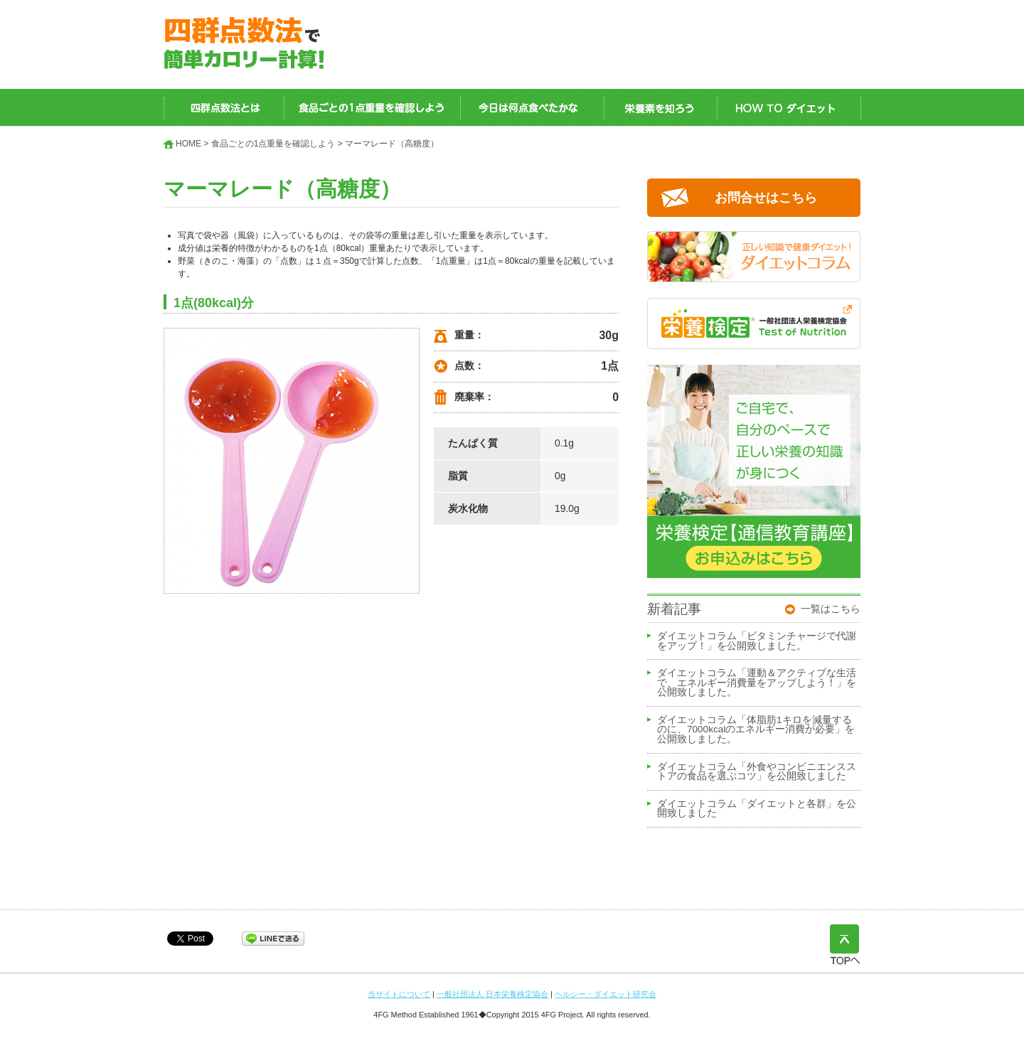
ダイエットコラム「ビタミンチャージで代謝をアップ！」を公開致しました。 (756, 641)
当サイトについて (399, 994)
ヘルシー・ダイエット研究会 (605, 994)
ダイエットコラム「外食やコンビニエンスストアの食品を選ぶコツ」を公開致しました (756, 772)
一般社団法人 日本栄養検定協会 (492, 994)
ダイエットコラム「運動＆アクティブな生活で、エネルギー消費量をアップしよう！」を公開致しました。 (756, 683)
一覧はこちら (830, 608)
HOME (188, 144)
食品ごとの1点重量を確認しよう (273, 144)
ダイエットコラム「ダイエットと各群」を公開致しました (756, 809)
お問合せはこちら (766, 198)
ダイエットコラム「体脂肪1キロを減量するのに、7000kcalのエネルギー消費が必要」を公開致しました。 (756, 729)
